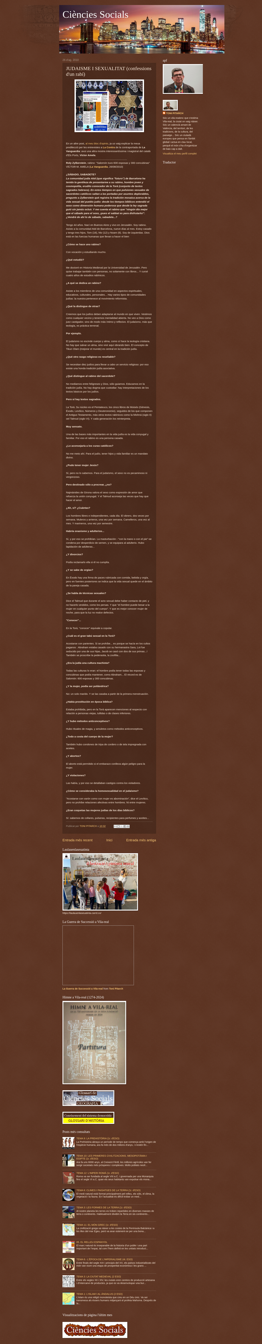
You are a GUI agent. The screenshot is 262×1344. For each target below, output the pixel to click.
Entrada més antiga (141, 840)
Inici (109, 840)
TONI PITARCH (174, 113)
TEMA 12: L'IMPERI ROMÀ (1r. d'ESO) (97, 1173)
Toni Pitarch (116, 988)
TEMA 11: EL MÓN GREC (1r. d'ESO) (97, 1225)
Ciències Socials (95, 14)
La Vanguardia (99, 166)
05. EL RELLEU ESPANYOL (91, 1242)
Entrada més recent (77, 840)
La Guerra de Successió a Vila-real (82, 988)
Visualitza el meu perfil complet (180, 153)
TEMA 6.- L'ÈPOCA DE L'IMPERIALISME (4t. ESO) (104, 1259)
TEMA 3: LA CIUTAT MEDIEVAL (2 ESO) (98, 1276)
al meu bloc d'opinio (97, 143)
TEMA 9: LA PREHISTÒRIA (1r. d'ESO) (97, 1138)
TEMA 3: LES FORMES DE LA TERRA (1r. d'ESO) (104, 1207)
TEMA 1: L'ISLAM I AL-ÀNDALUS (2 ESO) (99, 1294)
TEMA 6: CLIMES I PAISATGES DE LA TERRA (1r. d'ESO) (108, 1190)
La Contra (109, 147)
